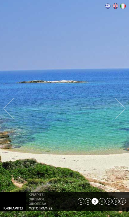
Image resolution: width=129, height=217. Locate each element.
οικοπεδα (37, 204)
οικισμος (36, 199)
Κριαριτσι (36, 195)
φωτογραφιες (40, 208)
